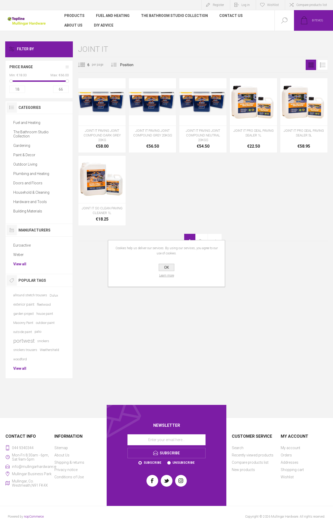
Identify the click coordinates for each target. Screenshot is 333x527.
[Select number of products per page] (84, 65)
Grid (311, 65)
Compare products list (311, 5)
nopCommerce (34, 516)
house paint (44, 314)
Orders (286, 455)
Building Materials (27, 211)
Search (238, 448)
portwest (24, 341)
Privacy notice (66, 470)
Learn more (166, 275)
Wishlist (287, 477)
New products (243, 470)
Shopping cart (292, 470)
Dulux (54, 295)
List (322, 65)
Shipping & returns (69, 462)
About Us (61, 455)
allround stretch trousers (30, 295)
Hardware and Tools (30, 202)
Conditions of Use (69, 477)
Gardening (21, 145)
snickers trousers (25, 350)
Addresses (289, 462)
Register (218, 5)
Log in (245, 5)
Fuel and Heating (26, 123)
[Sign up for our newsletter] (166, 439)
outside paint (22, 332)
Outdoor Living (25, 164)
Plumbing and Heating (31, 174)
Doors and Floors (27, 183)
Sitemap (61, 448)
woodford (20, 359)
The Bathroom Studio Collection (31, 134)
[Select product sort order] (130, 65)
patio (38, 332)
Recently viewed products (252, 455)
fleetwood (44, 304)
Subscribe (152, 463)
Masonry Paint (23, 323)
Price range (21, 67)
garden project (23, 314)
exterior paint (23, 304)
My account (290, 448)
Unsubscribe (183, 463)
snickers (43, 341)
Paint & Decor (24, 155)
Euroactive (22, 245)
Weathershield (49, 350)
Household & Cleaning (31, 192)
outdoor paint (45, 323)
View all (19, 264)
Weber (18, 255)
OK (166, 267)
